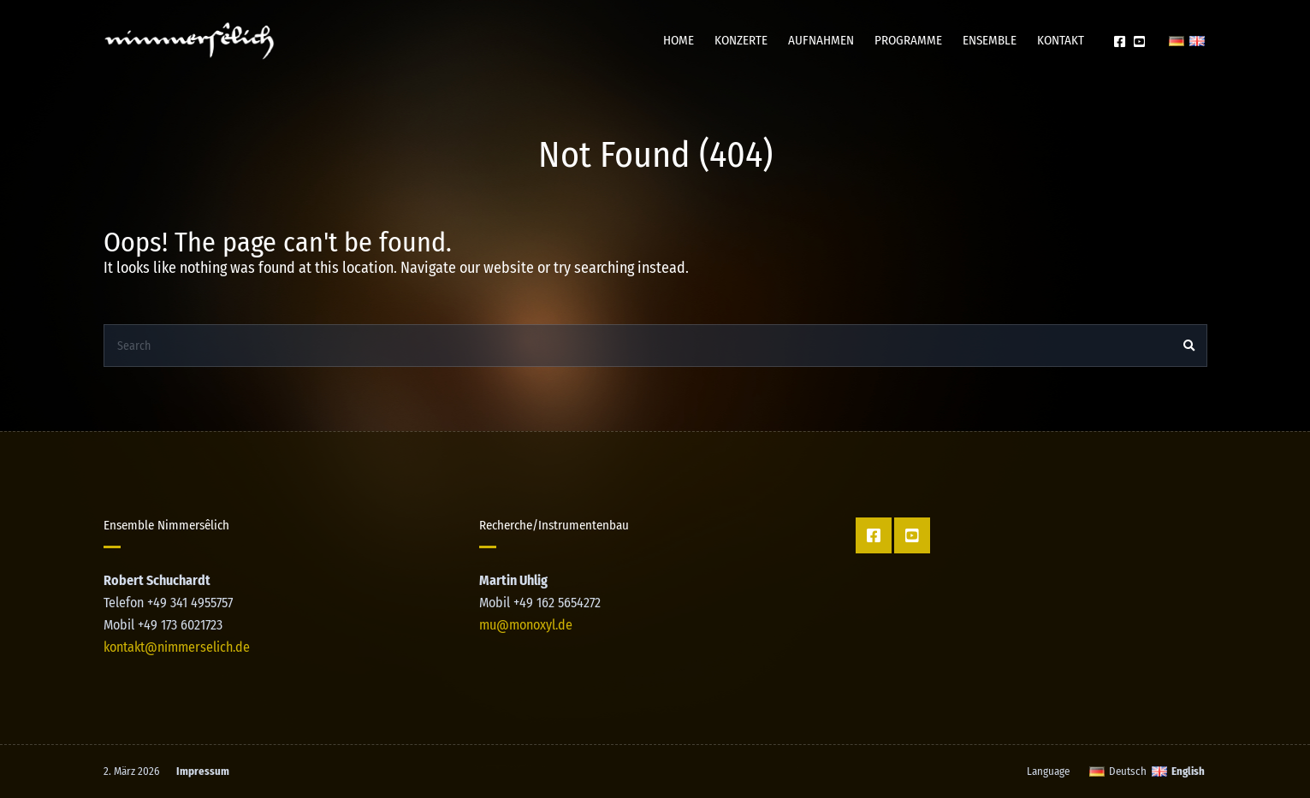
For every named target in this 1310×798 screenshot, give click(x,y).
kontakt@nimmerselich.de (177, 647)
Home (678, 40)
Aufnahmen (821, 40)
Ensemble (990, 40)
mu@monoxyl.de (525, 625)
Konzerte (741, 40)
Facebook (1119, 40)
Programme (908, 40)
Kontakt (1060, 40)
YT (1139, 40)
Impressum (202, 771)
